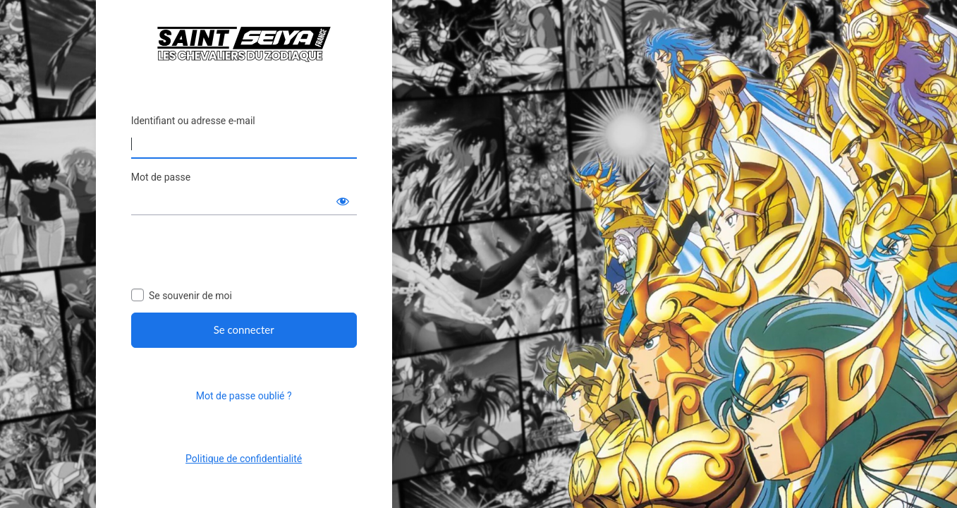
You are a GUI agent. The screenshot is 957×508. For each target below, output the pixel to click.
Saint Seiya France (244, 44)
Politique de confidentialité (243, 458)
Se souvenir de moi (190, 295)
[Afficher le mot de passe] (343, 201)
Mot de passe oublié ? (244, 395)
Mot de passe (160, 177)
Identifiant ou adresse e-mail (193, 120)
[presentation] (238, 254)
